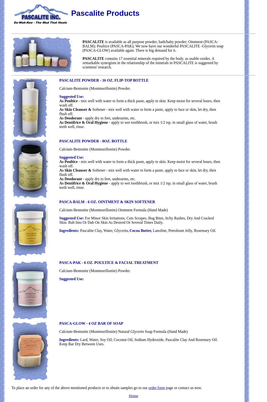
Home (133, 396)
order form (157, 388)
